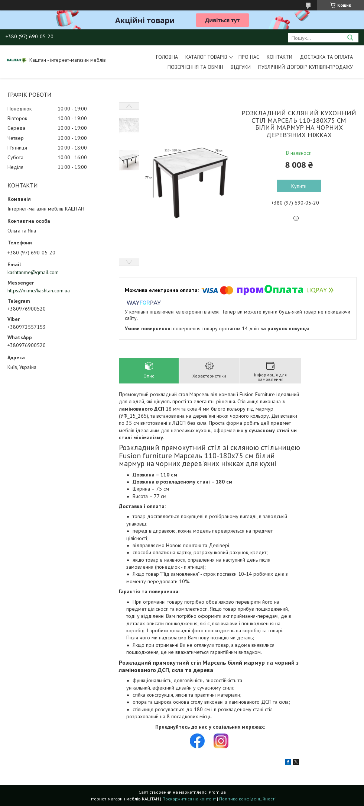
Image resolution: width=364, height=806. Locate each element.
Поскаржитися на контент (189, 799)
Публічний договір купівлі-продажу (305, 67)
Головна (167, 57)
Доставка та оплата (326, 57)
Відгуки (241, 67)
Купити (298, 186)
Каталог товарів (206, 57)
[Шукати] (350, 37)
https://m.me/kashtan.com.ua (38, 290)
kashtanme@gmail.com (33, 272)
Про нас (248, 57)
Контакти (279, 57)
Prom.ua (217, 792)
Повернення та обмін (195, 67)
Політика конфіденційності (247, 799)
